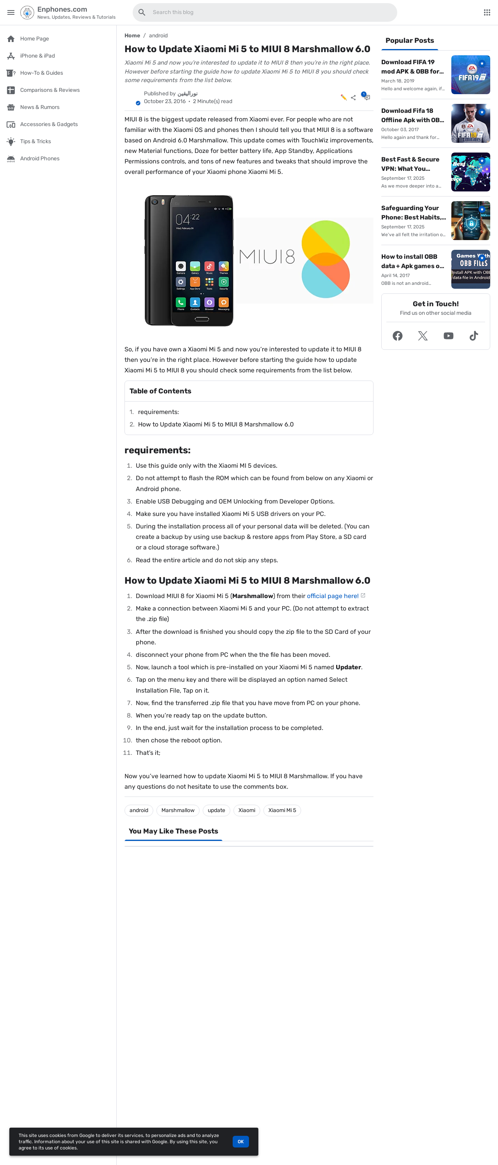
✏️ (343, 97)
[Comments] (367, 97)
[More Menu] (487, 12)
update (216, 810)
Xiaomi (246, 810)
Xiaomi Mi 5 (282, 810)
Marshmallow (178, 810)
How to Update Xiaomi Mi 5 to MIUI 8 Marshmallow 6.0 (216, 424)
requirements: (158, 412)
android (158, 35)
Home (132, 35)
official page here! (333, 596)
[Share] (353, 97)
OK (241, 1141)
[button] (397, 336)
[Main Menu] (11, 12)
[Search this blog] (142, 12)
